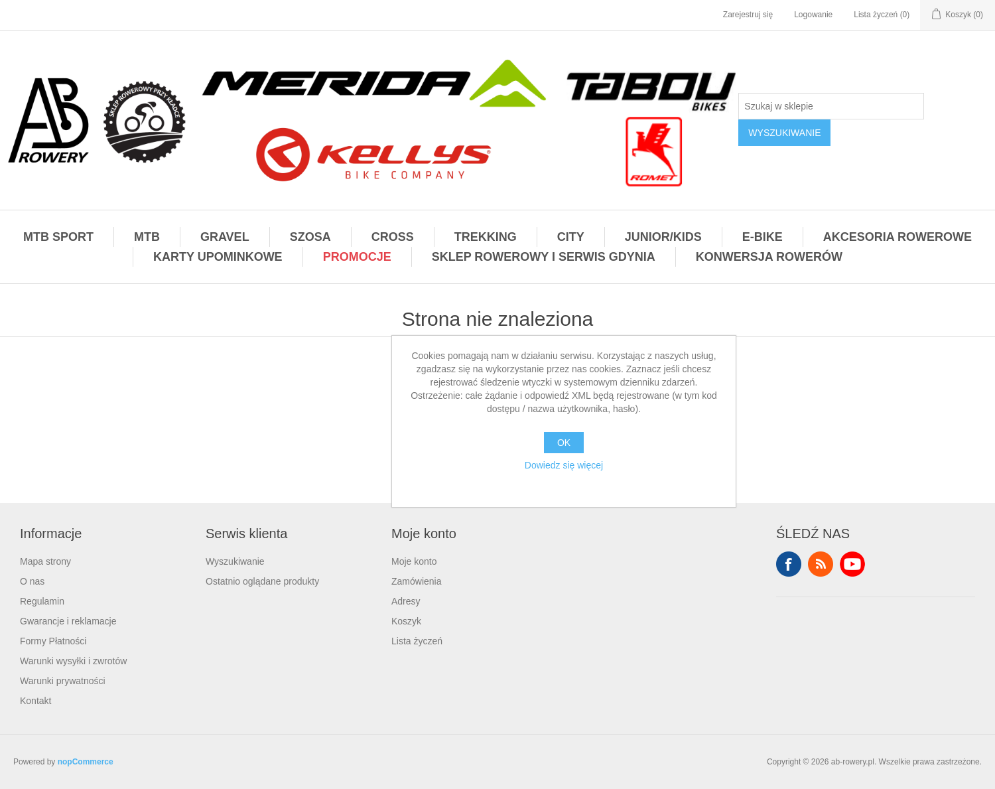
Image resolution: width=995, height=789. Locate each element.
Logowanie (813, 14)
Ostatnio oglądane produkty (262, 581)
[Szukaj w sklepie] (831, 106)
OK (563, 442)
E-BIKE (762, 237)
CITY (570, 237)
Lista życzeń (416, 641)
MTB (147, 237)
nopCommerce (85, 761)
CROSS (392, 237)
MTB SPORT (58, 237)
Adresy (406, 601)
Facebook (788, 564)
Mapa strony (45, 561)
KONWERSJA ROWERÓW (769, 256)
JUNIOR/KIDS (663, 237)
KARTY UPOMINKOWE (218, 256)
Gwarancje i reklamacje (68, 621)
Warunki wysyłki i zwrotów (73, 661)
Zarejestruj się (748, 14)
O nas (32, 581)
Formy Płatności (53, 641)
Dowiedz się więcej (564, 465)
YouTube (852, 564)
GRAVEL (224, 237)
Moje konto (413, 561)
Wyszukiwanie (235, 561)
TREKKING (485, 237)
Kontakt (35, 700)
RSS (820, 564)
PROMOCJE (357, 256)
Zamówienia (416, 581)
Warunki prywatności (62, 681)
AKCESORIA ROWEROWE (897, 237)
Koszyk (406, 621)
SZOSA (310, 237)
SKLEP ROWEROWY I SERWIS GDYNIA (543, 256)
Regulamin (42, 601)
